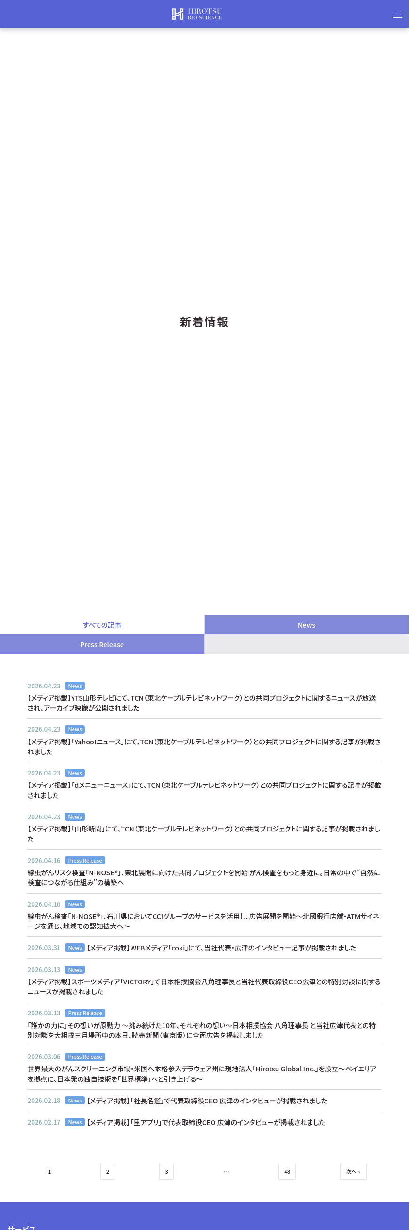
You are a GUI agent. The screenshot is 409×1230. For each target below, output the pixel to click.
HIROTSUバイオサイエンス (197, 14)
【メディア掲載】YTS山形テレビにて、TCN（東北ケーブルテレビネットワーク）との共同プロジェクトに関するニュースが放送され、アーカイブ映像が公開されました (201, 702)
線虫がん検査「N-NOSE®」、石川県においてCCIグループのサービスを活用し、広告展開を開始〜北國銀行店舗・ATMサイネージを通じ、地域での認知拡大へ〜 (203, 921)
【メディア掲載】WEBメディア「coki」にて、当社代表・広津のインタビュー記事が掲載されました (222, 947)
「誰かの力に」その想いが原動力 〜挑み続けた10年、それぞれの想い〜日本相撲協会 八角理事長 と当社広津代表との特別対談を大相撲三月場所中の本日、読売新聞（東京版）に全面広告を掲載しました (201, 1030)
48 (287, 1171)
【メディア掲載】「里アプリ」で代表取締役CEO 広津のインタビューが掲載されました (206, 1122)
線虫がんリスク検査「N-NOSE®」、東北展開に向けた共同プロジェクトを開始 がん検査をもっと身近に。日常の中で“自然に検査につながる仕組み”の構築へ (203, 877)
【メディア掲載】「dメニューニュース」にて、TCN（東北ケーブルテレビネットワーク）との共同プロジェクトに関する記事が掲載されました (204, 789)
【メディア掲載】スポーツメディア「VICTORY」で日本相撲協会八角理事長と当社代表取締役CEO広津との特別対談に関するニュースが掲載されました (204, 986)
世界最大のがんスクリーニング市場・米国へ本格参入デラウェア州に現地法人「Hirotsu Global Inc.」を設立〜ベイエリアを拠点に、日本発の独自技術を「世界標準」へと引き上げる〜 (201, 1073)
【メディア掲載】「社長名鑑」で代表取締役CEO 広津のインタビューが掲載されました (207, 1100)
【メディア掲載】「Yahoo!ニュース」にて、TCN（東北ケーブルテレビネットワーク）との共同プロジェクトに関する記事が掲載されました (203, 746)
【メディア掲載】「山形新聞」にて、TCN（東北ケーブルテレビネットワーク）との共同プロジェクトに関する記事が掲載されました (203, 833)
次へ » (353, 1171)
